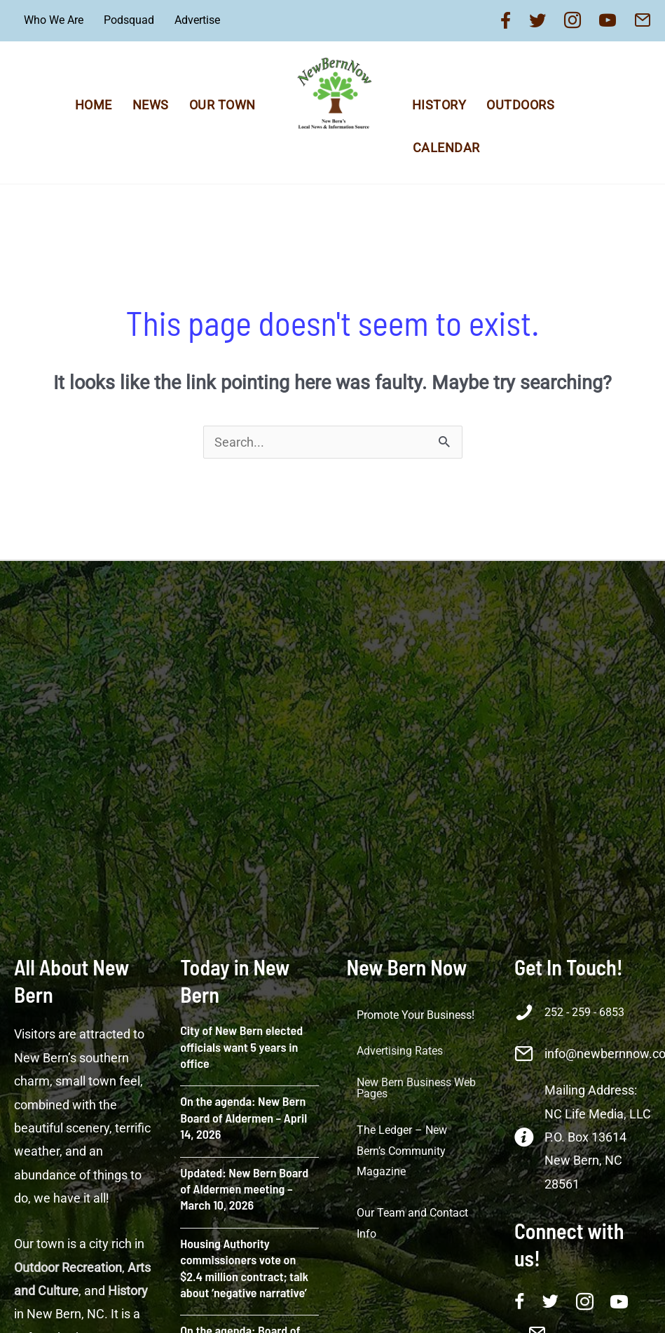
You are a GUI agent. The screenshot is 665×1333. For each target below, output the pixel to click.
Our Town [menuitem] (222, 104)
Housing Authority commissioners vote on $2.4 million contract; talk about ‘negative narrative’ (244, 1268)
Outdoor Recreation (68, 1267)
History (128, 1290)
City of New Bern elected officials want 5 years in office (241, 1046)
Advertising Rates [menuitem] (400, 1050)
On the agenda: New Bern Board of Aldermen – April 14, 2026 (243, 1117)
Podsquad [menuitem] (129, 20)
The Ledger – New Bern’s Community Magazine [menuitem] (402, 1150)
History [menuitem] (439, 104)
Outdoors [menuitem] (520, 104)
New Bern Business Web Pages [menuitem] (416, 1088)
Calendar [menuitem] (446, 147)
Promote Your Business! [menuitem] (415, 1015)
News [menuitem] (150, 104)
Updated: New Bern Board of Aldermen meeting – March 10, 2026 (244, 1189)
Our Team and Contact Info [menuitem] (412, 1223)
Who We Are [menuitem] (53, 20)
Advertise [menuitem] (197, 20)
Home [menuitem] (93, 104)
